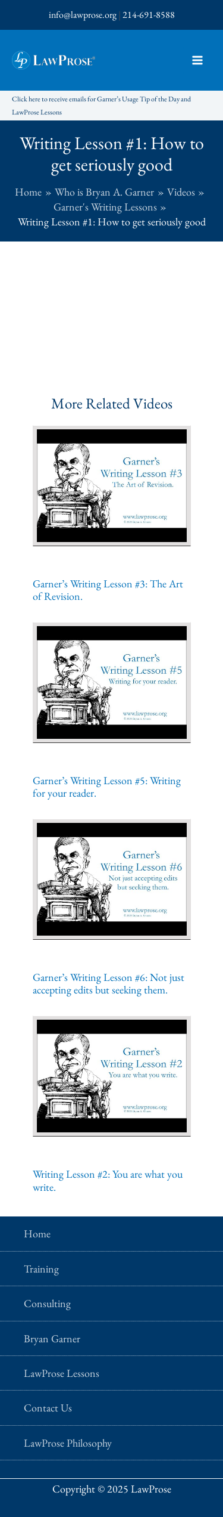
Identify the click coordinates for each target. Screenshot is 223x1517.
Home (37, 1233)
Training (41, 1268)
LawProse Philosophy (68, 1443)
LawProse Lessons (61, 1373)
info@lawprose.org (83, 14)
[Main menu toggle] (197, 61)
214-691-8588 (149, 14)
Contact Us (48, 1407)
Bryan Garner (52, 1338)
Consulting (47, 1303)
